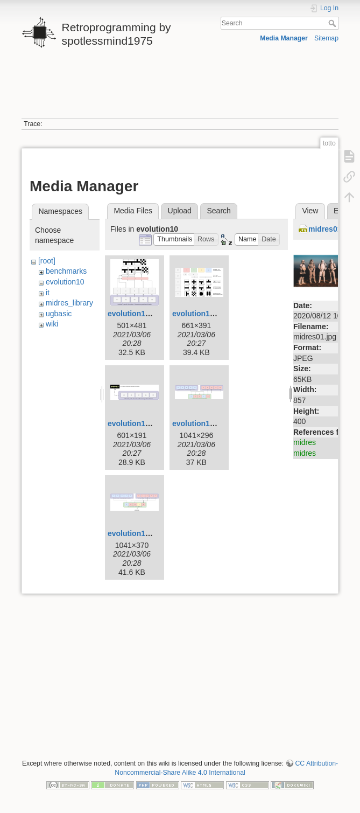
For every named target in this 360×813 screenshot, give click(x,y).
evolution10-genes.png (213, 313)
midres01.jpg (331, 229)
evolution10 (65, 281)
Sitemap (326, 38)
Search (333, 23)
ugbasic (59, 313)
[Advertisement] (179, 88)
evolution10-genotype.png (154, 423)
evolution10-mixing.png (214, 423)
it (48, 292)
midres (304, 442)
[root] (46, 260)
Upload (180, 210)
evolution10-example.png (153, 313)
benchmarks (66, 271)
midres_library (69, 302)
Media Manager (284, 38)
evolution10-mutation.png (154, 533)
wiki (52, 323)
